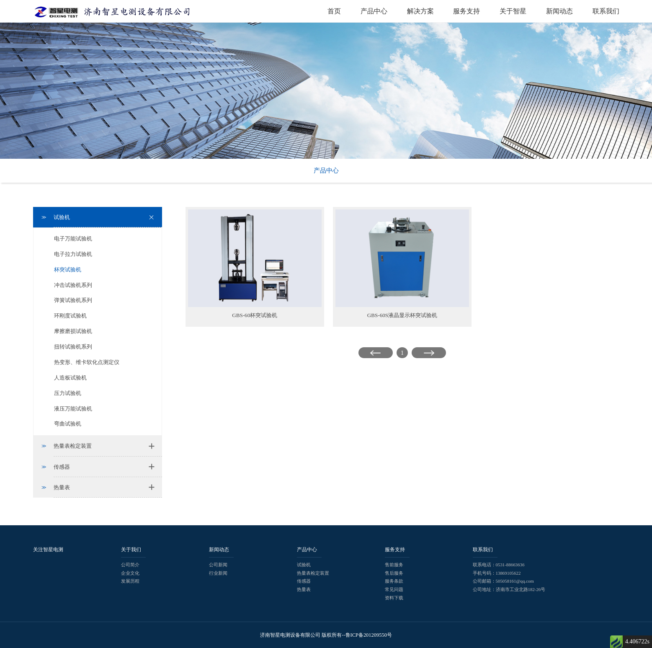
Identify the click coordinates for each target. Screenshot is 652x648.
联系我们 (606, 11)
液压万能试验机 (73, 408)
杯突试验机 (67, 269)
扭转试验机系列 (73, 346)
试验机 (304, 564)
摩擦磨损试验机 (73, 331)
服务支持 (466, 11)
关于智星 (513, 11)
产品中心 (374, 11)
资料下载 (394, 597)
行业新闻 (218, 573)
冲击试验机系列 (73, 285)
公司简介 (130, 564)
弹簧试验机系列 (73, 300)
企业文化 (130, 573)
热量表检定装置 (313, 573)
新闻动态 (559, 11)
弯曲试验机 (67, 424)
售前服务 (394, 564)
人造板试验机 (70, 377)
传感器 (304, 580)
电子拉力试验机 (73, 254)
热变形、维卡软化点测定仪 (86, 362)
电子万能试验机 (73, 238)
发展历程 (130, 580)
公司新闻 (218, 564)
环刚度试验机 (70, 315)
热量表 (304, 589)
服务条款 (394, 580)
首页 (334, 11)
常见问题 (394, 589)
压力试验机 (67, 393)
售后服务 (394, 573)
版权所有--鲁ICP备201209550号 (357, 635)
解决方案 (420, 11)
